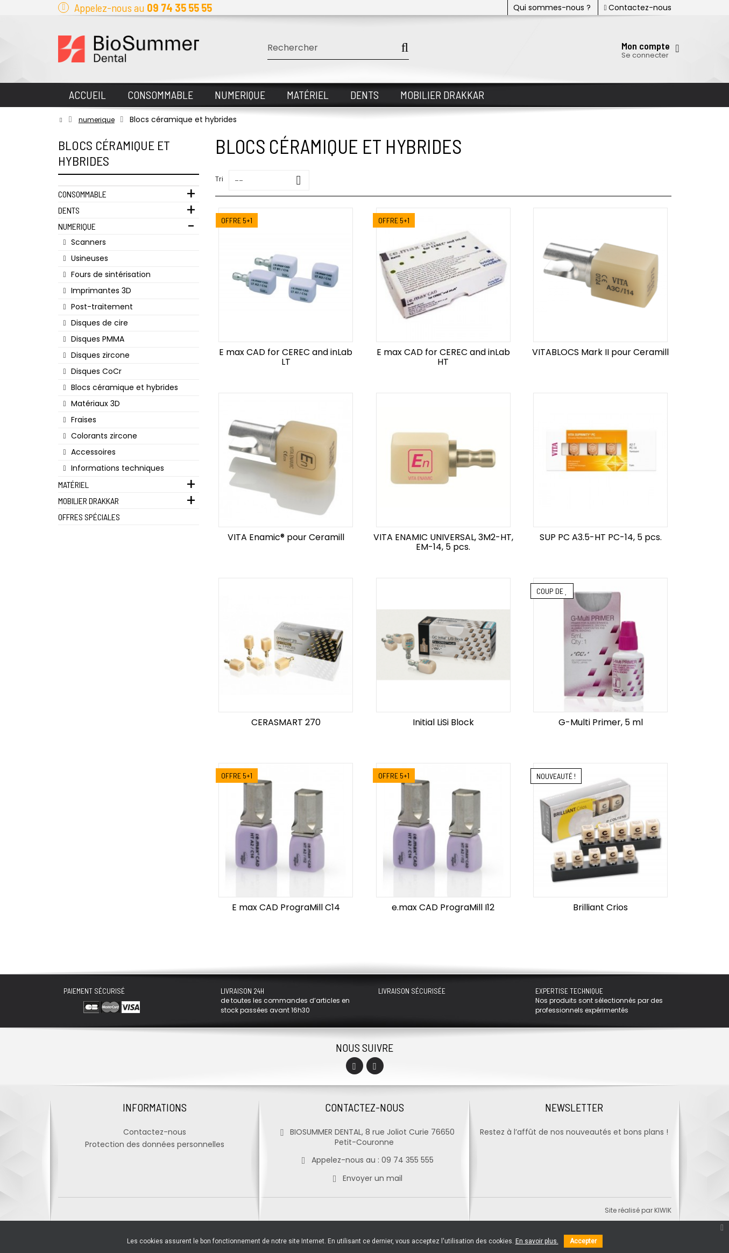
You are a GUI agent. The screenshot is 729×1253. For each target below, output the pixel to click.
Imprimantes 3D (100, 290)
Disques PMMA (96, 339)
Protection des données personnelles (154, 1144)
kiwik (662, 1210)
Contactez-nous (637, 7)
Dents (69, 210)
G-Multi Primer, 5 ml (600, 722)
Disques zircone (99, 355)
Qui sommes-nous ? (552, 7)
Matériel (73, 484)
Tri (219, 179)
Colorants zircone (103, 435)
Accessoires (92, 452)
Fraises (82, 419)
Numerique (77, 226)
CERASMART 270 (286, 722)
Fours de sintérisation (110, 274)
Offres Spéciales (89, 517)
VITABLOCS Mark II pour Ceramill (600, 352)
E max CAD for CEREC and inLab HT (443, 357)
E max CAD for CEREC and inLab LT (285, 357)
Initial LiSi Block (443, 722)
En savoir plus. (536, 1241)
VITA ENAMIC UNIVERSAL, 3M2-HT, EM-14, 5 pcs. (443, 542)
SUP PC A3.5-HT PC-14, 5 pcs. (601, 537)
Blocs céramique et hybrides (123, 387)
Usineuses (88, 258)
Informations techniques (116, 468)
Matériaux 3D (94, 403)
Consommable (82, 194)
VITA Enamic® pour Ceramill (286, 537)
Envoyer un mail (364, 1178)
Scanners (87, 242)
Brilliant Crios (600, 907)
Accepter (583, 1241)
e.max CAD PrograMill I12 (443, 907)
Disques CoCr (95, 371)
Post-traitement (101, 306)
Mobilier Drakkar (88, 500)
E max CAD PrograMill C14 (286, 907)
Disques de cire (98, 322)
